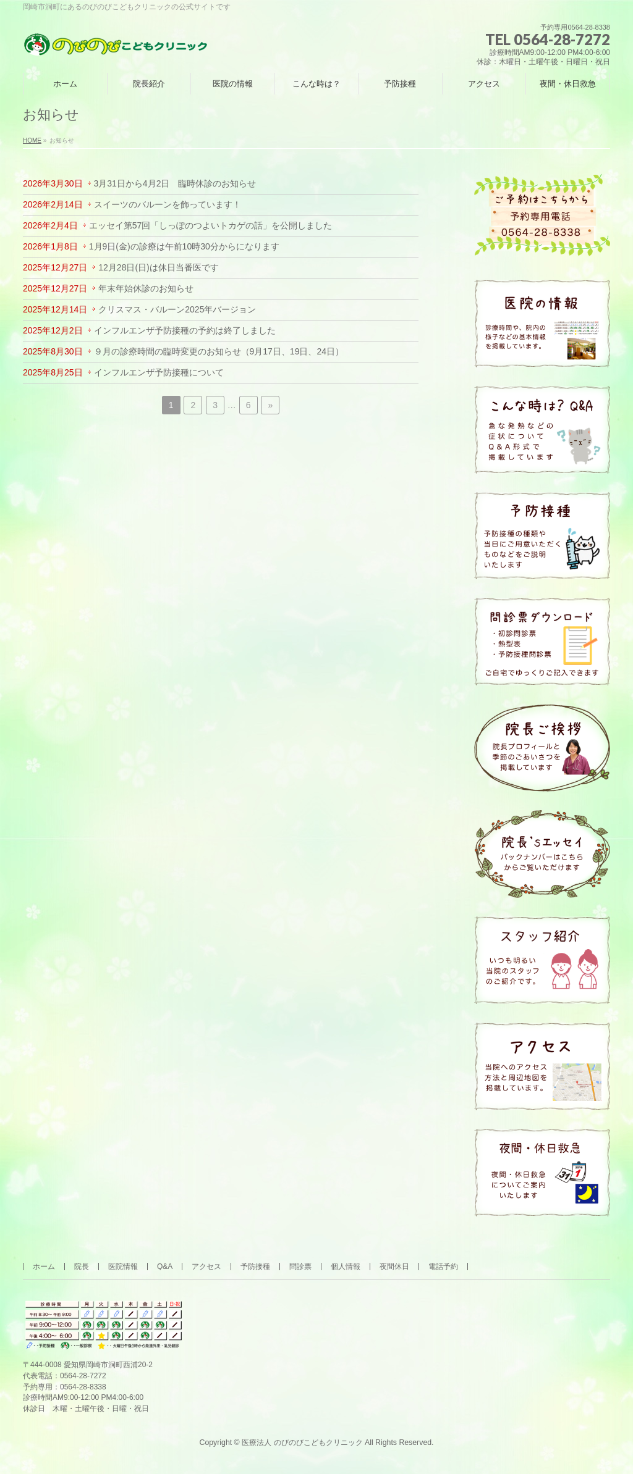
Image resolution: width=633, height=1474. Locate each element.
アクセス (206, 1266)
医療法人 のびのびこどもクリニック (302, 1442)
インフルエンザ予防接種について (159, 372)
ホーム (44, 1266)
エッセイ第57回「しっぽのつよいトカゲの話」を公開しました (211, 225)
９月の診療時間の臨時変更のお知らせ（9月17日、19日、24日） (219, 351)
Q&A (164, 1266)
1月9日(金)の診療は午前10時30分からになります (184, 246)
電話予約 (443, 1266)
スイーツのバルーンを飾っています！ (167, 204)
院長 (81, 1266)
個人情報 (345, 1266)
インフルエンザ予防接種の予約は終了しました (185, 330)
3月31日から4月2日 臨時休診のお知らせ (175, 183)
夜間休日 (394, 1266)
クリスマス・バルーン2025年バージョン (177, 309)
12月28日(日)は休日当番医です (158, 267)
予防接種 (255, 1266)
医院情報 (123, 1266)
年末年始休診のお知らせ (145, 288)
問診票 (300, 1266)
